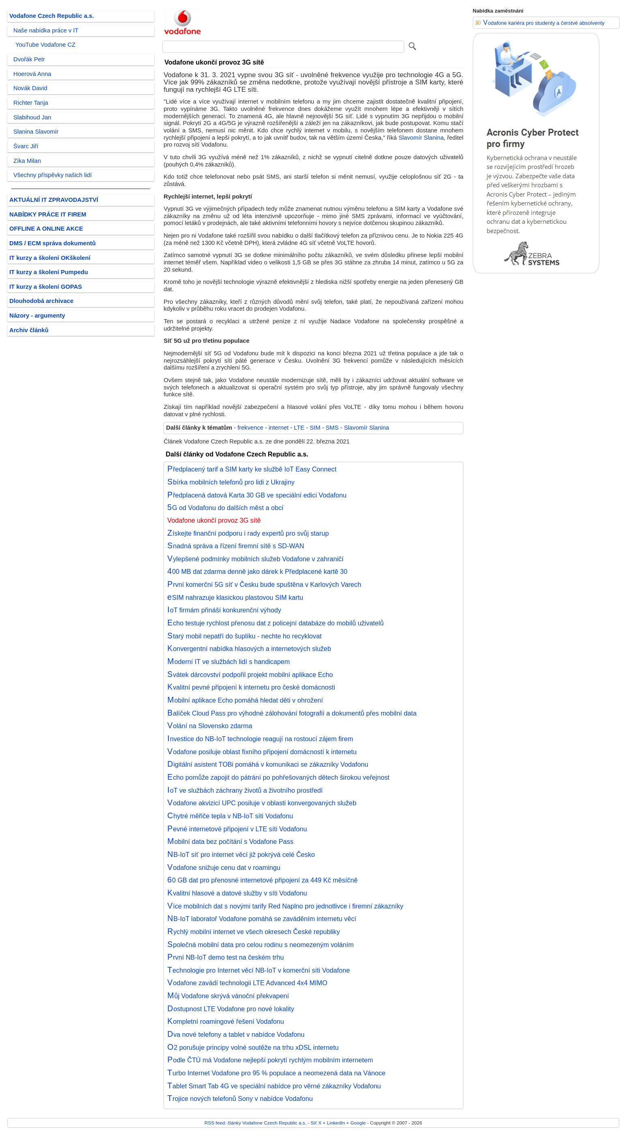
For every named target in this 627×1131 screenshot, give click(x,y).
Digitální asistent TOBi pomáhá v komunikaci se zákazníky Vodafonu (267, 764)
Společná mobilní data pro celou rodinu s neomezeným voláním (260, 944)
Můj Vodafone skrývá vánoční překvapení (228, 995)
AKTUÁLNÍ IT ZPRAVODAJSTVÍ (53, 200)
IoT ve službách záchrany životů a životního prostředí (245, 790)
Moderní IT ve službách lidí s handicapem (228, 661)
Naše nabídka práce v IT (45, 30)
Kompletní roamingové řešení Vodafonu (225, 1021)
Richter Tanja (30, 102)
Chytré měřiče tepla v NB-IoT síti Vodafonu (230, 816)
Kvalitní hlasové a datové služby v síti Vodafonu (237, 893)
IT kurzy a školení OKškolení (49, 258)
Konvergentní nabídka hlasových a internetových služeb (249, 648)
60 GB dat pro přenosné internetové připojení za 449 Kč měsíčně (262, 880)
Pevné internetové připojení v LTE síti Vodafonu (237, 829)
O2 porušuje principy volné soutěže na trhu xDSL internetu (252, 1047)
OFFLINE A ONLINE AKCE (46, 228)
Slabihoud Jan (32, 117)
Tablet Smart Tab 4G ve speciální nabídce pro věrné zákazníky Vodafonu (274, 1086)
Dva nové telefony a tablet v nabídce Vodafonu (235, 1034)
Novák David (30, 88)
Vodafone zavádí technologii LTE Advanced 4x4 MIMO (247, 982)
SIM (315, 427)
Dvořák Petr (29, 59)
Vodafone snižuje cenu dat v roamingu (223, 867)
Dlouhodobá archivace (41, 301)
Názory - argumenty (37, 315)
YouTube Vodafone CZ (45, 44)
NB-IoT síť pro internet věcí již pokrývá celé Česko (241, 854)
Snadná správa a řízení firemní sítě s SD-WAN (235, 545)
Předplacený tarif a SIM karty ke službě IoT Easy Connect (251, 469)
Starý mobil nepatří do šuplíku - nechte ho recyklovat (244, 636)
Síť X (315, 1122)
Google (358, 1122)
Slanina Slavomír (35, 131)
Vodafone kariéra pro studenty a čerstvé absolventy (544, 23)
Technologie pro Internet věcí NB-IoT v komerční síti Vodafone (258, 970)
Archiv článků (29, 330)
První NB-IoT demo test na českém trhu (225, 957)
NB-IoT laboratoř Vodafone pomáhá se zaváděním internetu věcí (261, 918)
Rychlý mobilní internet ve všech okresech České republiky (253, 931)
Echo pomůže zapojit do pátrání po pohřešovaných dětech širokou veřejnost (278, 777)
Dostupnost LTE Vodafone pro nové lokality (230, 1008)
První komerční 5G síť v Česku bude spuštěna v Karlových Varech (264, 584)
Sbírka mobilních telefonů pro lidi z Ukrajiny (231, 482)
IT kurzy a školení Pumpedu (48, 272)
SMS (332, 427)
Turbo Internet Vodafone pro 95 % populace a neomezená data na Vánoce (276, 1073)
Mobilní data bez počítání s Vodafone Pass (230, 841)
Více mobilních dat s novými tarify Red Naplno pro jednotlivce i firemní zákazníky (285, 906)
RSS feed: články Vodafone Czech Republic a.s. (255, 1122)
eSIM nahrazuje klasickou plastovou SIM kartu (235, 597)
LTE (299, 427)
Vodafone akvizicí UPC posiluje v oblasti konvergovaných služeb (261, 803)
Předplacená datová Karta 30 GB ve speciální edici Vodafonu (256, 495)
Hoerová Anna (32, 74)
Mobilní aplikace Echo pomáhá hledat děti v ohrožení (245, 700)
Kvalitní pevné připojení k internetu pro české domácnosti (251, 687)
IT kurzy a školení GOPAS (45, 286)
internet (279, 427)
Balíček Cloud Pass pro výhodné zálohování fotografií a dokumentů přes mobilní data (291, 713)
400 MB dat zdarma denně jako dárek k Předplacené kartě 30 (257, 571)
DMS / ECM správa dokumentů (52, 243)
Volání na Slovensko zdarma (209, 725)
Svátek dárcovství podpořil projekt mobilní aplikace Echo (250, 674)
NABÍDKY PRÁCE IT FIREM (47, 214)
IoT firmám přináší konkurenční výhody (224, 610)
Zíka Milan (27, 161)
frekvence (250, 427)
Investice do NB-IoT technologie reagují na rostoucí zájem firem (260, 738)
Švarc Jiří (25, 146)
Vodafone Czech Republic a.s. (51, 16)
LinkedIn (336, 1122)
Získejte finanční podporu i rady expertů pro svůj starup (248, 533)
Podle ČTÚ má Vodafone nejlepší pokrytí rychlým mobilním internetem (270, 1060)
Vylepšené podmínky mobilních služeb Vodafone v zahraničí (255, 558)
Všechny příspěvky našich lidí (52, 175)
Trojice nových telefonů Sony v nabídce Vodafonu (239, 1098)
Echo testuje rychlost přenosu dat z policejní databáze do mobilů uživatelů (275, 623)
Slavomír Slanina (421, 137)
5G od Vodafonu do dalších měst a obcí (225, 507)
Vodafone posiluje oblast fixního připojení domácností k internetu (262, 751)
